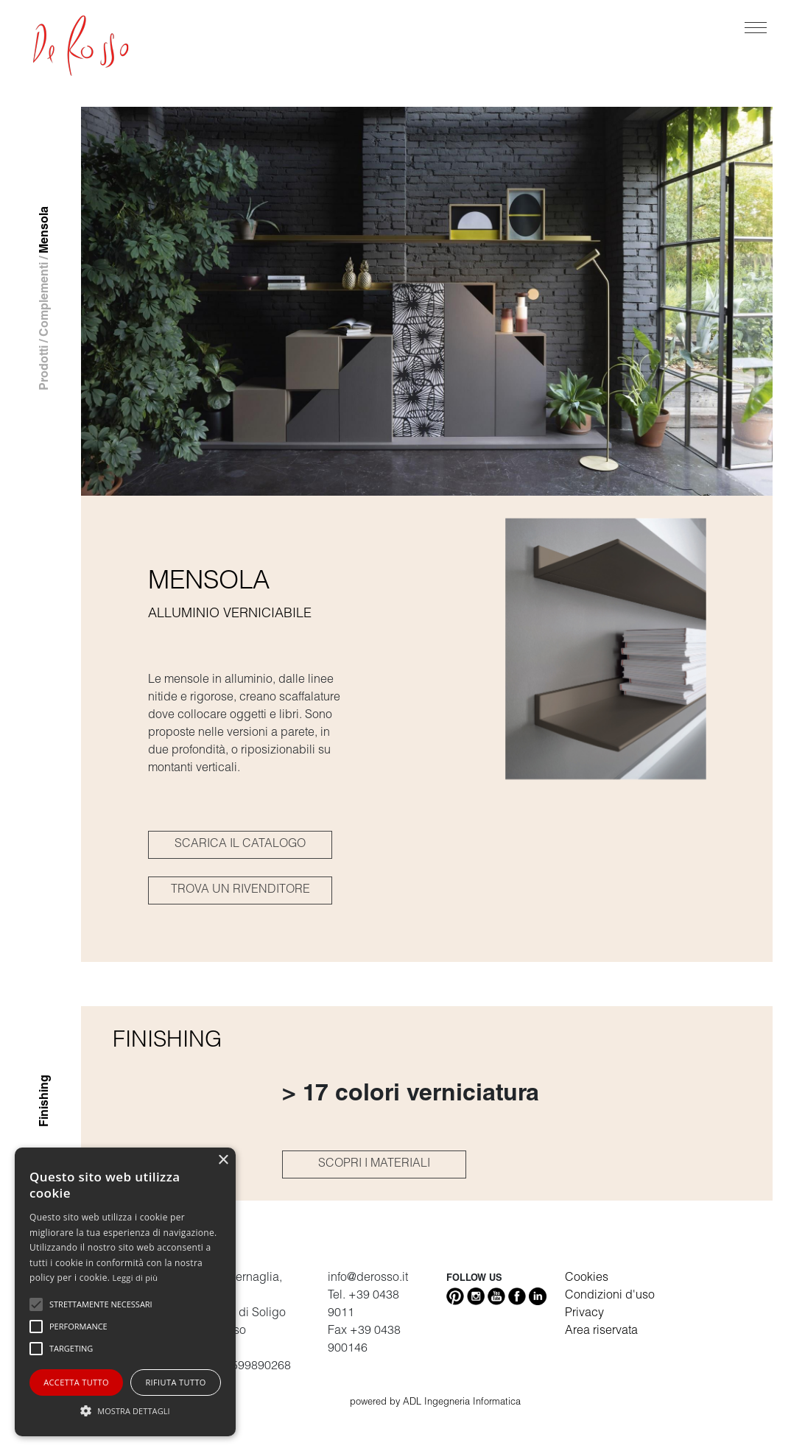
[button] (125, 1410)
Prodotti (46, 367)
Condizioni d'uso (610, 1296)
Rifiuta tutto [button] (175, 1382)
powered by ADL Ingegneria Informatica (435, 1403)
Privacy (584, 1314)
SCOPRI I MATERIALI (374, 1164)
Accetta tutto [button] (76, 1382)
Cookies (586, 1279)
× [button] (222, 1160)
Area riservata (601, 1332)
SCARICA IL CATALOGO (240, 845)
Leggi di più (135, 1277)
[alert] (125, 1292)
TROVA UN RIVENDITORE (240, 890)
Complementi (46, 299)
